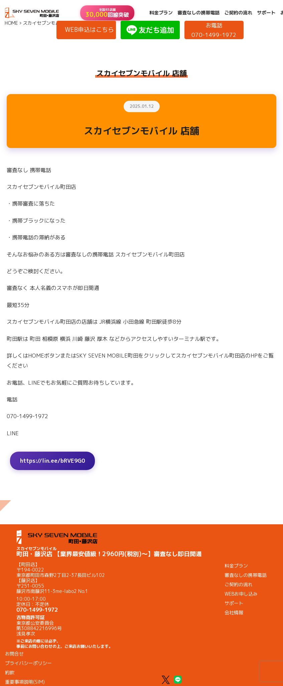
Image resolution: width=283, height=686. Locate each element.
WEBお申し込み (241, 594)
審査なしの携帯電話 (198, 12)
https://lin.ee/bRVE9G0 (52, 460)
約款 (9, 672)
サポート (266, 12)
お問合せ (14, 654)
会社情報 (234, 612)
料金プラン (161, 12)
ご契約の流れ (238, 12)
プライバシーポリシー (28, 663)
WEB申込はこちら (89, 29)
